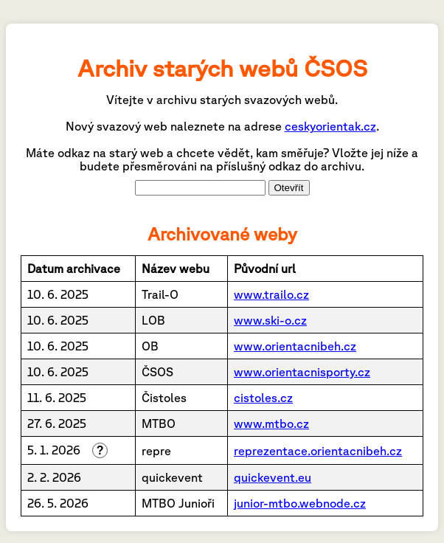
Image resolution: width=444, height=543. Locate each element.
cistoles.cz (263, 397)
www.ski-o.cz (270, 320)
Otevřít (289, 187)
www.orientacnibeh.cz (295, 346)
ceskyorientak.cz (330, 126)
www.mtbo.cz (271, 423)
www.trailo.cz (271, 294)
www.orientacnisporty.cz (302, 371)
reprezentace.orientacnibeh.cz (318, 450)
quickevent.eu (272, 477)
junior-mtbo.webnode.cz (300, 503)
